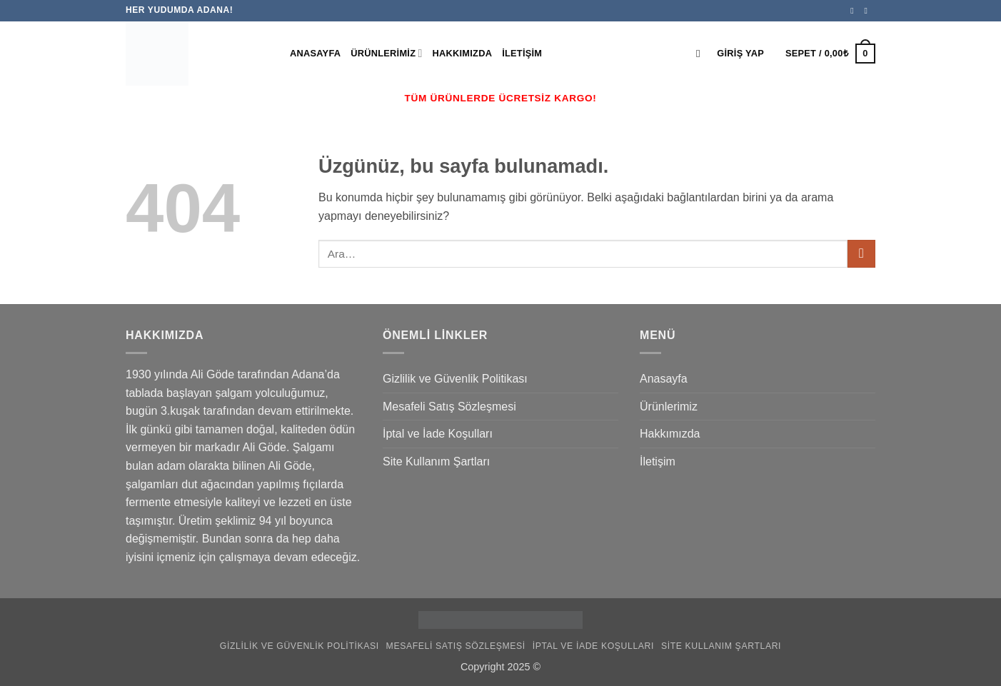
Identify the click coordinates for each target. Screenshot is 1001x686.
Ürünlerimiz (386, 53)
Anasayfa (315, 53)
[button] (740, 53)
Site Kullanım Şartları (436, 461)
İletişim (522, 53)
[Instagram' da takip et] (868, 11)
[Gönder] (861, 254)
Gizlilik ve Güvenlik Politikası (455, 379)
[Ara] (701, 53)
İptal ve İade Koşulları (438, 434)
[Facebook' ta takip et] (854, 11)
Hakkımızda (463, 53)
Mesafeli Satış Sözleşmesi (449, 406)
